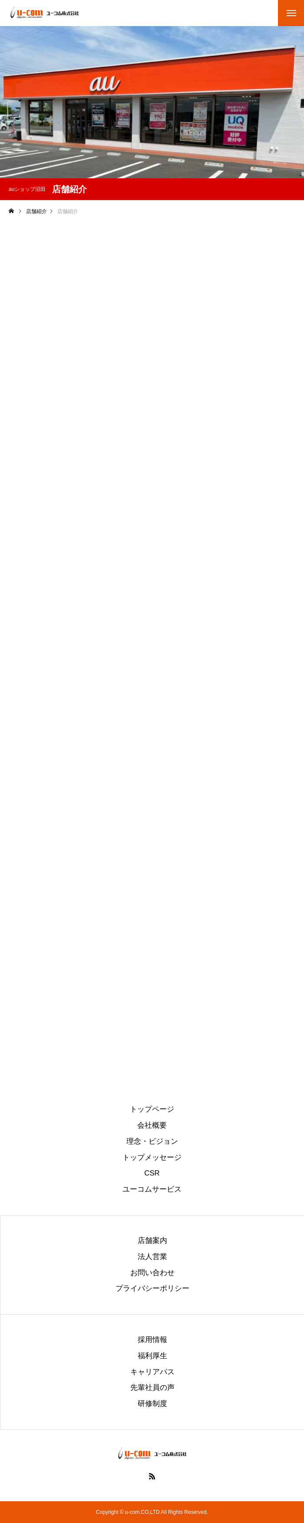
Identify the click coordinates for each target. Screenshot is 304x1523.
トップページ (152, 1109)
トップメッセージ (152, 1158)
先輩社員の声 (152, 1388)
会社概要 (152, 1125)
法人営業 (152, 1257)
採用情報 (152, 1340)
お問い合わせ (152, 1273)
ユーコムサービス (152, 1189)
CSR (151, 1173)
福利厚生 (152, 1356)
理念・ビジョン (152, 1142)
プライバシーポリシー (152, 1289)
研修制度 (152, 1404)
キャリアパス (152, 1372)
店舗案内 (152, 1241)
